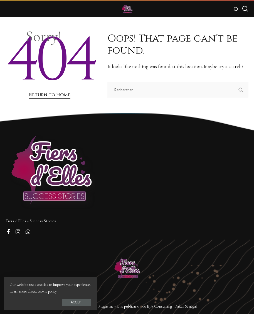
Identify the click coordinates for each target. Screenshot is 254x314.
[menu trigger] (12, 9)
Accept (67, 301)
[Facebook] (8, 232)
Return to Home (49, 95)
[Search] (245, 9)
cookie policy (65, 291)
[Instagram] (18, 232)
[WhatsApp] (28, 232)
